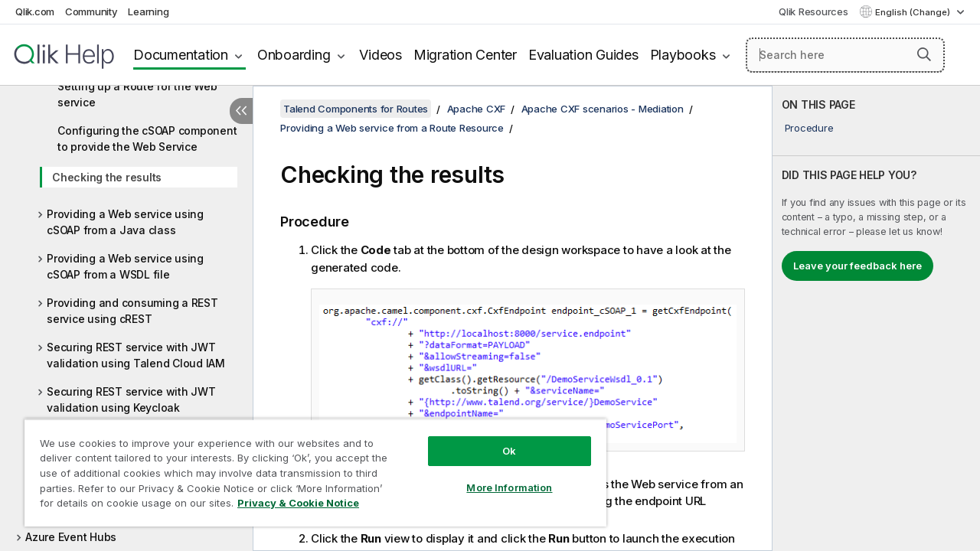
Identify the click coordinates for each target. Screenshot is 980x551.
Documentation (180, 55)
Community (91, 11)
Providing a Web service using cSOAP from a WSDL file (125, 266)
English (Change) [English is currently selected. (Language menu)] (913, 12)
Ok (498, 439)
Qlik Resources (813, 11)
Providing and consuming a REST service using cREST (132, 310)
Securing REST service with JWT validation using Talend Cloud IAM (136, 355)
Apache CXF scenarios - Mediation (602, 109)
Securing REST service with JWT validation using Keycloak (131, 399)
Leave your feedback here (857, 265)
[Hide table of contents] (241, 111)
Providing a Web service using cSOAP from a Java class (125, 221)
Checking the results (107, 177)
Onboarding (294, 55)
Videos (380, 55)
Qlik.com (34, 11)
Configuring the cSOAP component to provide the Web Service (147, 138)
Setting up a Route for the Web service (137, 94)
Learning (148, 11)
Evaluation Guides (583, 55)
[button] (924, 54)
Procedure (809, 128)
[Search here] (845, 55)
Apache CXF (476, 109)
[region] (308, 467)
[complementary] (876, 318)
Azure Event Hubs (70, 536)
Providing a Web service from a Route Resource (392, 128)
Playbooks (683, 55)
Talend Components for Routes (355, 109)
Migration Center (465, 55)
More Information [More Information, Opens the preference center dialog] (498, 476)
